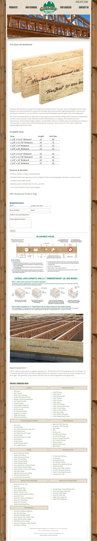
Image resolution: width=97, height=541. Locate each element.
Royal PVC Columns (20, 502)
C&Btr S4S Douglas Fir (60, 497)
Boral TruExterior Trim (21, 484)
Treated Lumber (19, 403)
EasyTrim (16, 486)
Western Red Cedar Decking (61, 468)
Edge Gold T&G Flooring (60, 424)
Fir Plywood (56, 432)
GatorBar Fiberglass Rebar (22, 515)
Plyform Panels (57, 442)
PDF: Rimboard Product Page (23, 194)
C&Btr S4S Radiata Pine (60, 499)
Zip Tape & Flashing (20, 525)
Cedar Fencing (57, 400)
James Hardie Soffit (20, 490)
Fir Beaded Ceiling (58, 460)
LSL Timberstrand (19, 431)
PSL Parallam (18, 439)
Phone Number (15, 210)
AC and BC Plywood (59, 436)
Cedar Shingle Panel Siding (61, 416)
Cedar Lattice (57, 402)
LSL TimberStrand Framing (22, 433)
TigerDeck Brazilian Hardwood (62, 464)
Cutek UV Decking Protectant (62, 472)
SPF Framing (18, 393)
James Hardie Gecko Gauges (22, 519)
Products (13, 7)
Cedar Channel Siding (59, 410)
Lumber (29, 388)
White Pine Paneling (20, 417)
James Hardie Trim (19, 488)
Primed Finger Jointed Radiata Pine (64, 489)
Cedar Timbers (57, 398)
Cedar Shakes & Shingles (60, 414)
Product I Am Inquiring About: (20, 214)
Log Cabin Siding (19, 471)
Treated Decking (58, 466)
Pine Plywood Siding (59, 434)
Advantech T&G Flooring (60, 426)
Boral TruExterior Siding (21, 453)
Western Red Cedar (68, 388)
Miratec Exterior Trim (20, 492)
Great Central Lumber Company (38, 528)
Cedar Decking (57, 392)
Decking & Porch (68, 449)
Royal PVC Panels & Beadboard (23, 498)
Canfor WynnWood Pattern (22, 397)
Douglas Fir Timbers (20, 413)
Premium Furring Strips (21, 407)
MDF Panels (56, 446)
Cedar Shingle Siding (20, 463)
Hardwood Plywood (59, 444)
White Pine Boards (19, 415)
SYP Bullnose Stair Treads (22, 521)
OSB (54, 430)
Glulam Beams (18, 441)
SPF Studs (17, 391)
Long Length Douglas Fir (21, 405)
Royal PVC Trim (19, 496)
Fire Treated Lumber (20, 401)
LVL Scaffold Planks (20, 445)
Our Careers (65, 7)
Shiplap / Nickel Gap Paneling (23, 399)
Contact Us (84, 7)
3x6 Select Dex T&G (59, 474)
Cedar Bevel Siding (58, 404)
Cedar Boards (57, 394)
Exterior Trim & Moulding (29, 480)
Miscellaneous (29, 507)
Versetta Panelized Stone (21, 475)
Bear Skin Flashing (19, 513)
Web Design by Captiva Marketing (48, 535)
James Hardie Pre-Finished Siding (24, 465)
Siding (29, 449)
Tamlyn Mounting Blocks (21, 504)
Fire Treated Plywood (59, 440)
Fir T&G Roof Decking (59, 456)
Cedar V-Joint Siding (59, 408)
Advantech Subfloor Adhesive (23, 511)
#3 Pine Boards (18, 409)
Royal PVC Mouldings (20, 500)
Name (12, 205)
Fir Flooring (56, 458)
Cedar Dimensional (59, 396)
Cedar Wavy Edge (58, 412)
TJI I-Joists (17, 425)
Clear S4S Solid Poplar (60, 493)
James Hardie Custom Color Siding (24, 469)
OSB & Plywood (68, 421)
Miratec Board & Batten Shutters (24, 494)
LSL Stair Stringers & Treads (22, 437)
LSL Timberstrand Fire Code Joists (24, 429)
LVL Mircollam (18, 427)
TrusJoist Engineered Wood (19, 383)
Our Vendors (31, 7)
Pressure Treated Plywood (61, 438)
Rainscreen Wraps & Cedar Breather (25, 523)
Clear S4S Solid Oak (59, 495)
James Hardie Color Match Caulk (24, 517)
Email (33, 210)
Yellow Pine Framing (20, 395)
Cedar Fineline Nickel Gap (61, 406)
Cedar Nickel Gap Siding (21, 457)
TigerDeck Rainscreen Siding (23, 473)
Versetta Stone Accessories (22, 477)
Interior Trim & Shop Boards (68, 480)
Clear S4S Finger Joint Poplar (62, 491)
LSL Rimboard (18, 435)
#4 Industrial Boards (20, 411)
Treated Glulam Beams (21, 443)
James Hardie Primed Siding (22, 467)
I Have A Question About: (18, 219)
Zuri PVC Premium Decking (61, 470)
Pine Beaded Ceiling (59, 462)
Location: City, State (37, 205)
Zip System (56, 428)
